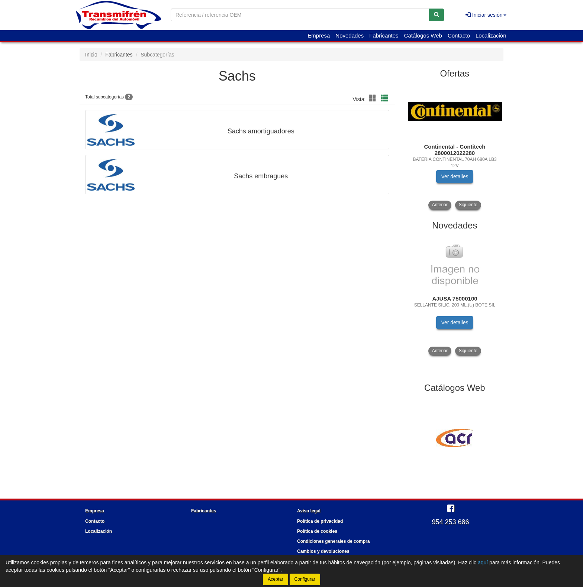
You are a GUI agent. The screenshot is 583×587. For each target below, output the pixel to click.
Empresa (318, 35)
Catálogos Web (423, 35)
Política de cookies (317, 531)
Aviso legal (309, 510)
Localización (491, 35)
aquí (483, 562)
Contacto (459, 35)
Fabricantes (383, 35)
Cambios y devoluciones (323, 551)
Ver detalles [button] (454, 176)
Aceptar (275, 579)
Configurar (304, 579)
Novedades (349, 35)
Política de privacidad (320, 521)
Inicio (91, 55)
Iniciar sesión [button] (486, 15)
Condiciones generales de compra (333, 541)
